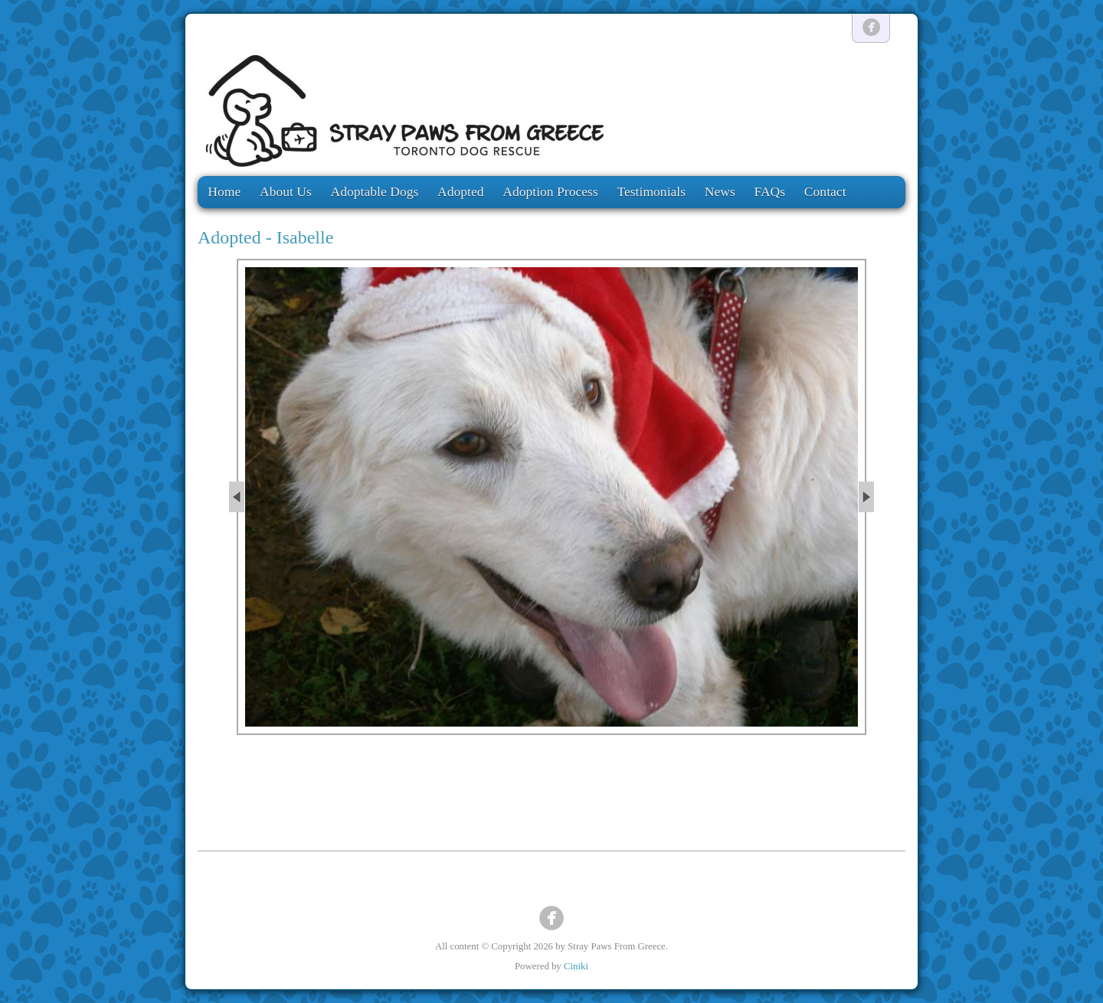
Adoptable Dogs (375, 191)
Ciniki (576, 966)
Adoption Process (550, 191)
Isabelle (305, 237)
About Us (286, 191)
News (720, 191)
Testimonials (651, 191)
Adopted (460, 191)
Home (224, 191)
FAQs (769, 191)
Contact (825, 191)
